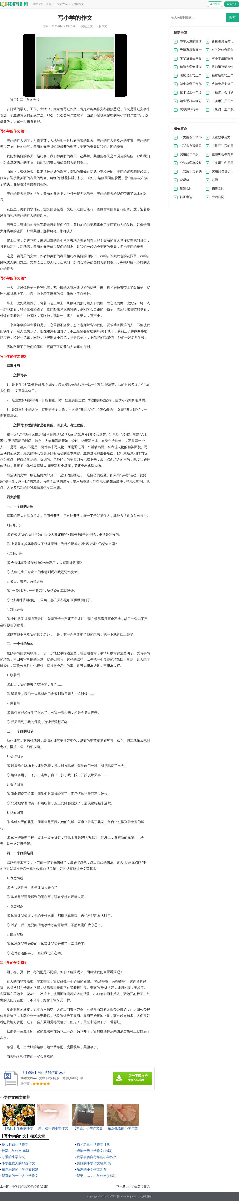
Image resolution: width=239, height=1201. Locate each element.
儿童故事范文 (221, 137)
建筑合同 (186, 188)
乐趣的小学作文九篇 (92, 1169)
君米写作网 (113, 1196)
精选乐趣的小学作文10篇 (20, 1169)
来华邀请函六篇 (191, 58)
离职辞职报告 (189, 109)
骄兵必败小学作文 (15, 1144)
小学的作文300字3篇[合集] (30, 1186)
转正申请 (186, 197)
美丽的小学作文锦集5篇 (94, 1163)
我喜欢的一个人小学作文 (20, 1175)
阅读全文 (87, 26)
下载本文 (101, 26)
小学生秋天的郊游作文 (18, 1163)
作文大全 (62, 4)
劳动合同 (218, 197)
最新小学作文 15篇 (15, 1150)
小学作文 (78, 4)
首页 (49, 4)
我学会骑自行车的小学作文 (97, 1157)
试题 (215, 180)
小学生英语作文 (139, 1186)
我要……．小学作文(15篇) (96, 1175)
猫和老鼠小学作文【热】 (95, 1144)
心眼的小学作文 (13, 1157)
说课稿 (184, 180)
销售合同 (218, 188)
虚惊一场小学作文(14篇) (94, 1150)
